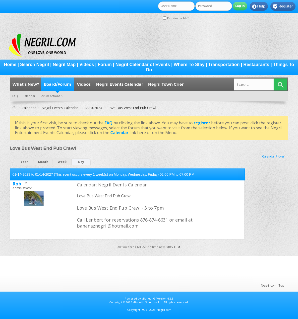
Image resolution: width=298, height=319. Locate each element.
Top (281, 285)
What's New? (25, 84)
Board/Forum (57, 84)
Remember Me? (175, 18)
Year (24, 162)
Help (258, 6)
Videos (86, 64)
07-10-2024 (93, 107)
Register (283, 6)
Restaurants (256, 64)
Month (43, 162)
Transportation (224, 64)
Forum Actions (50, 96)
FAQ (15, 96)
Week (62, 162)
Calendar (28, 96)
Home (10, 64)
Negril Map (64, 64)
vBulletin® (149, 298)
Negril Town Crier (166, 84)
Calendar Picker (273, 156)
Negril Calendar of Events (143, 64)
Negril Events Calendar (119, 84)
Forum (105, 64)
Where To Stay (189, 64)
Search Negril (34, 64)
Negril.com (269, 285)
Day (81, 162)
